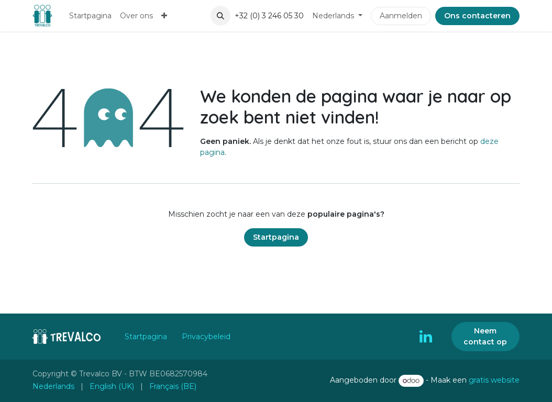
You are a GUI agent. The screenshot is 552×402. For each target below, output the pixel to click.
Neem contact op (485, 336)
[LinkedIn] (425, 336)
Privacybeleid (206, 336)
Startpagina (276, 237)
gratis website (494, 380)
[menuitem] (90, 16)
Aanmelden (401, 15)
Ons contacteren (477, 15)
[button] (220, 16)
